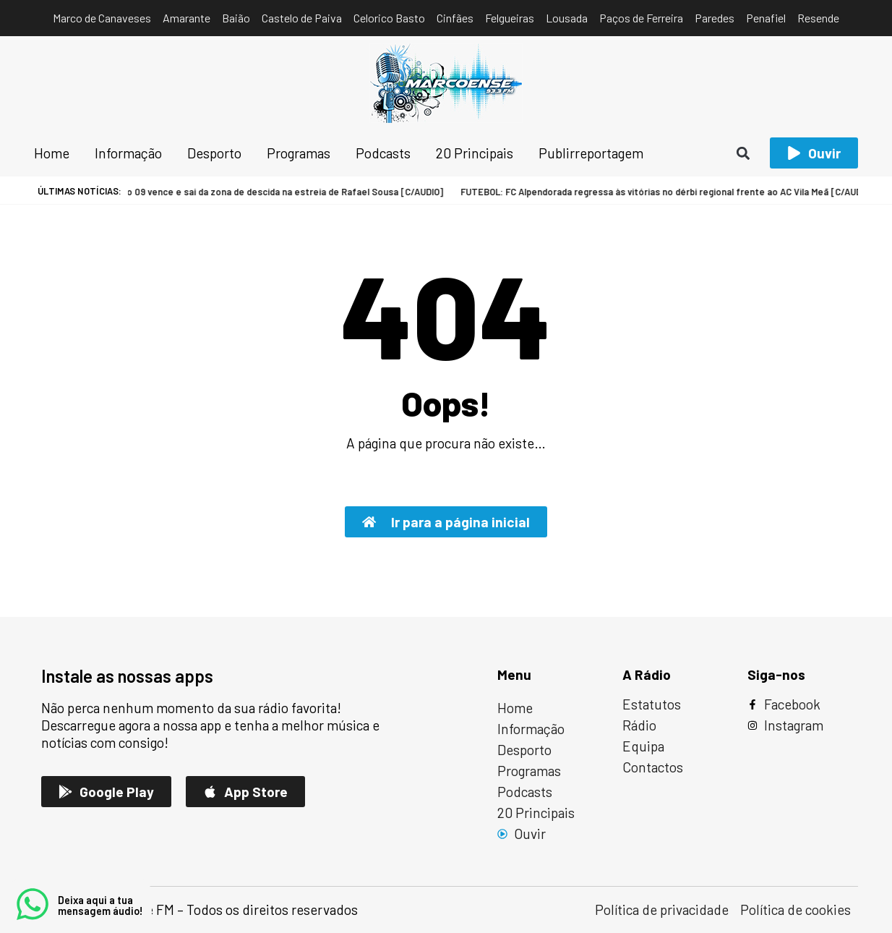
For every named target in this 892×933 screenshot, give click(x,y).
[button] (743, 153)
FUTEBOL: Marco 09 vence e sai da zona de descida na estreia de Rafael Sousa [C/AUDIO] (218, 191)
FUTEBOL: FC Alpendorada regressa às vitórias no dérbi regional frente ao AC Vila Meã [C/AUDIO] (632, 191)
